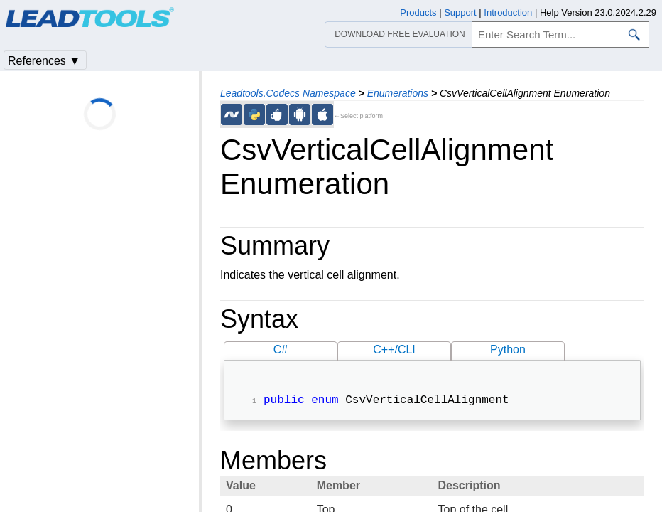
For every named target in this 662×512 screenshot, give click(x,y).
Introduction (508, 12)
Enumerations (397, 93)
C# (280, 349)
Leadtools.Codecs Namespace (288, 93)
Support (460, 12)
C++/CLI (394, 349)
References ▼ (44, 61)
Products (418, 12)
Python (508, 349)
